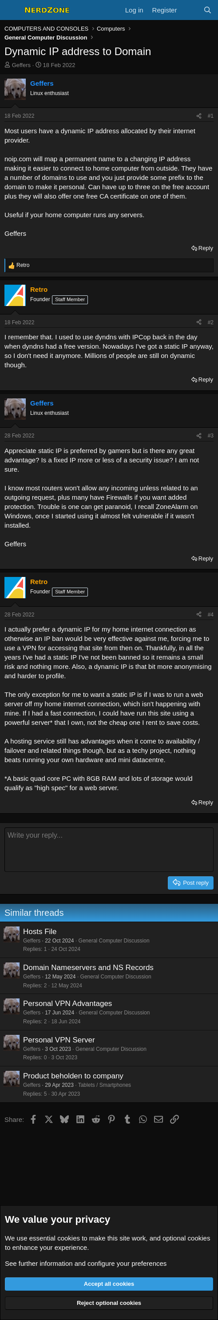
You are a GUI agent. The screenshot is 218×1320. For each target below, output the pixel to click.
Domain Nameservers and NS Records (88, 967)
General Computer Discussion (114, 941)
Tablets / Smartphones (104, 1085)
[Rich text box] (109, 849)
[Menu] (12, 10)
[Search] (207, 10)
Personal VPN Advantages (67, 1003)
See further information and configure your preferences (85, 1263)
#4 (211, 615)
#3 (211, 436)
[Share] (199, 116)
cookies (68, 1238)
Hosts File (40, 931)
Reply (205, 248)
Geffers (21, 65)
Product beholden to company (73, 1076)
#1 (211, 116)
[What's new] (189, 10)
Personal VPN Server (59, 1040)
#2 (211, 322)
